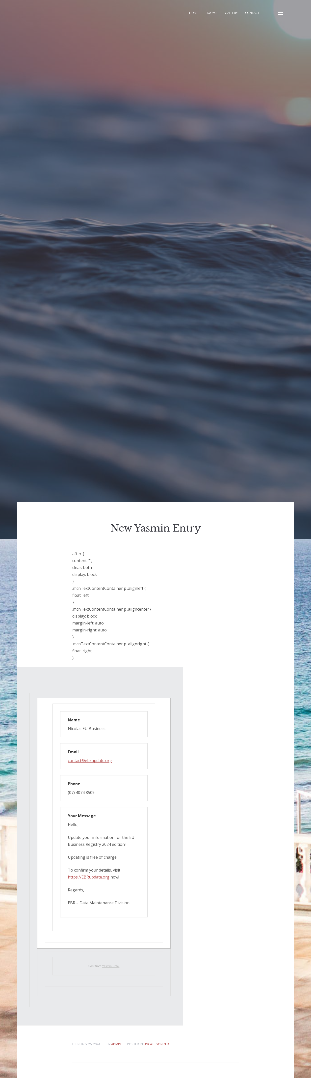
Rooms (211, 12)
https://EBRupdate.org (88, 877)
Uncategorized (156, 1044)
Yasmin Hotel (110, 966)
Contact (252, 12)
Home (193, 12)
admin (116, 1044)
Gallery (231, 12)
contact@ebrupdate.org (90, 760)
